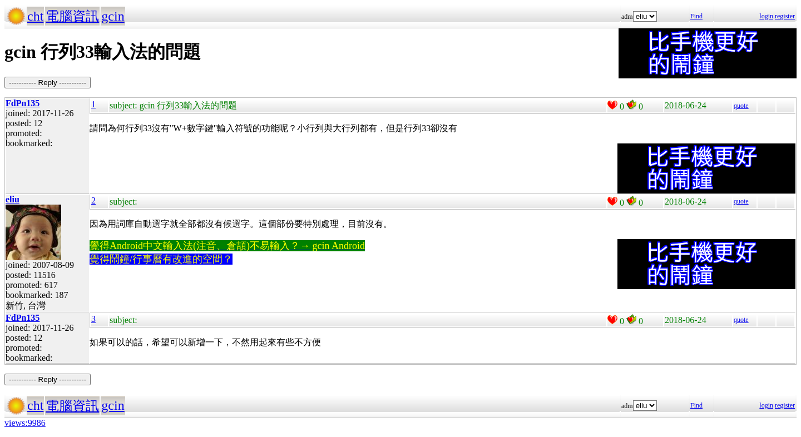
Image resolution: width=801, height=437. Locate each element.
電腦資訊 (72, 16)
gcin (112, 16)
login (766, 16)
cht (35, 16)
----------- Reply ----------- (47, 82)
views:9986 (25, 423)
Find (696, 16)
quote (741, 106)
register (785, 16)
